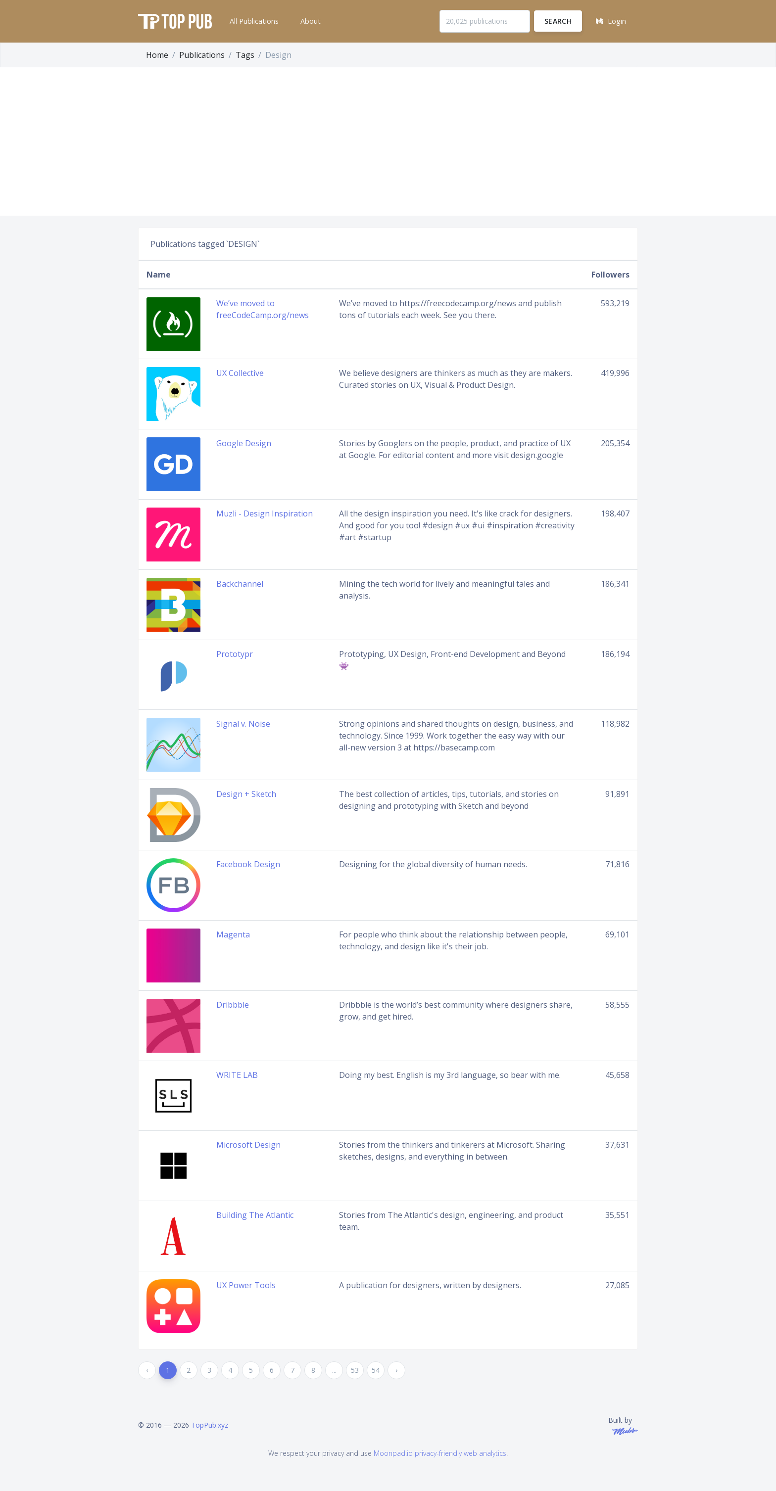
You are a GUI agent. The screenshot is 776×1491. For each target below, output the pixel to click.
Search (558, 21)
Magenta (233, 934)
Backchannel (239, 583)
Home (157, 54)
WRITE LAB (237, 1075)
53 (355, 1370)
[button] (253, 21)
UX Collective (240, 373)
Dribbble (232, 1004)
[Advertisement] (388, 141)
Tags (245, 54)
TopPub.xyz (209, 1425)
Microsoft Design (248, 1144)
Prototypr (234, 654)
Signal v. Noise (243, 723)
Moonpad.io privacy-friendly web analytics (440, 1453)
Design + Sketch (246, 794)
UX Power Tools (246, 1285)
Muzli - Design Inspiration (264, 513)
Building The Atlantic (254, 1215)
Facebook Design (248, 864)
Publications (202, 54)
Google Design (243, 443)
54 (376, 1370)
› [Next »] (396, 1370)
